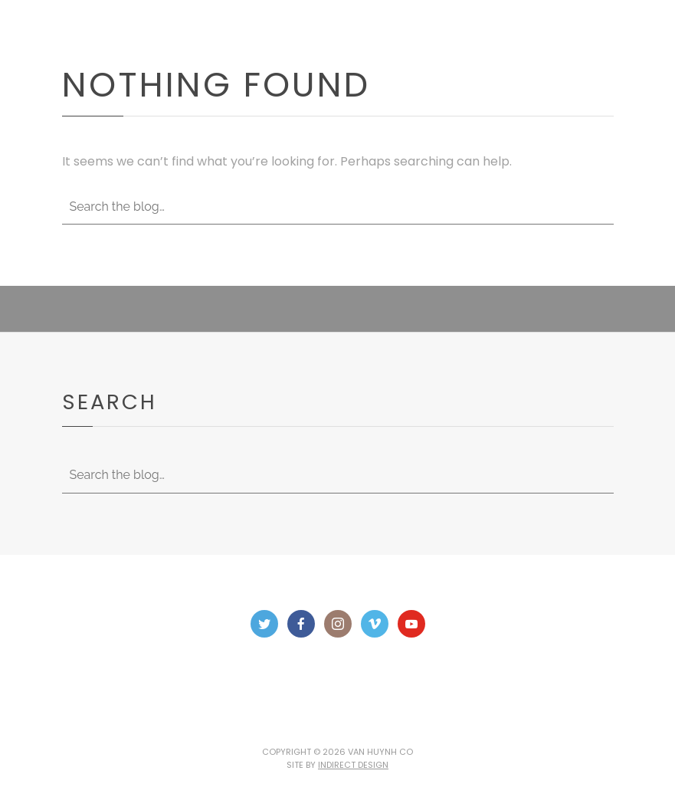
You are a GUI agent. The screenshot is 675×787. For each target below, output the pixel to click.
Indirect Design (353, 765)
